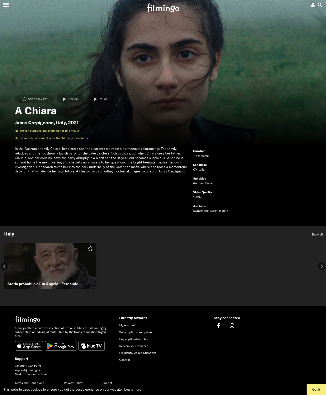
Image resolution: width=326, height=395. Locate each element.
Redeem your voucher (133, 346)
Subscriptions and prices (135, 332)
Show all (317, 234)
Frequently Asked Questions (137, 353)
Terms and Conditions (29, 383)
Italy (61, 122)
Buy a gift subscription (134, 339)
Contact (124, 360)
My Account (127, 325)
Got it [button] (316, 389)
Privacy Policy (73, 383)
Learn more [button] (132, 389)
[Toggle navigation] (6, 4)
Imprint (107, 383)
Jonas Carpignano (34, 122)
